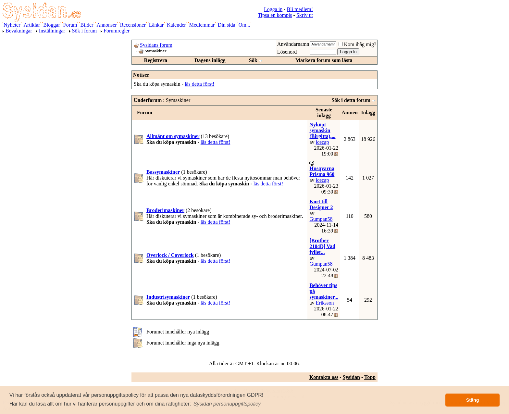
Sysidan (351, 377)
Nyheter (12, 25)
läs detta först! (200, 84)
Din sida (226, 25)
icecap (322, 142)
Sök (253, 60)
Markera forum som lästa (324, 60)
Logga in (273, 9)
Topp (370, 377)
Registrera (155, 60)
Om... (244, 25)
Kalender (176, 25)
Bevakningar (19, 30)
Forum (70, 25)
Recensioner (133, 25)
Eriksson (325, 303)
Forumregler (117, 30)
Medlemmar (202, 25)
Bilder (86, 25)
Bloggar (51, 25)
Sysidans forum (156, 45)
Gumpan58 (320, 219)
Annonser (106, 25)
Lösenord (287, 52)
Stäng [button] (472, 400)
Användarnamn (293, 44)
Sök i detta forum (350, 100)
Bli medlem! (300, 9)
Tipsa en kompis (275, 15)
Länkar (156, 25)
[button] (227, 404)
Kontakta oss (323, 377)
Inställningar (52, 30)
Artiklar (32, 25)
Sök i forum (84, 30)
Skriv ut (304, 15)
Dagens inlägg (210, 60)
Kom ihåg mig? (357, 44)
